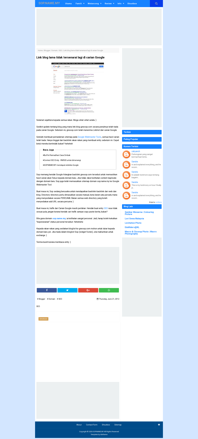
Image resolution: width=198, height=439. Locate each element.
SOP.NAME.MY (98, 433)
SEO (106, 209)
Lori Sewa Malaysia (134, 218)
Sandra (135, 161)
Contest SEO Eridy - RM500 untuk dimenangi (63, 161)
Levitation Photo (133, 223)
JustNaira (158, 202)
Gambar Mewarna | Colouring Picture (139, 213)
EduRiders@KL (132, 227)
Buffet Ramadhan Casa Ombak (58, 155)
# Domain (51, 300)
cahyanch (136, 151)
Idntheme (103, 435)
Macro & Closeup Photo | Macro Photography (141, 232)
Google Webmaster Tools (89, 137)
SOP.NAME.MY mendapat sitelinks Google (62, 166)
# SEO (59, 300)
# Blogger (41, 300)
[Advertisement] (99, 26)
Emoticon (43, 320)
